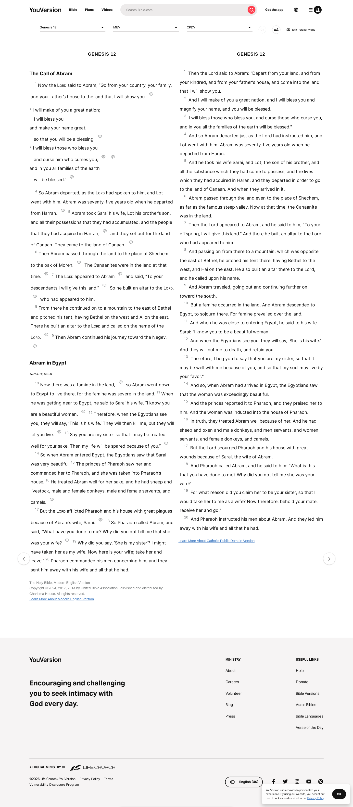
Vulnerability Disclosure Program (54, 784)
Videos (107, 10)
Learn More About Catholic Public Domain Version (216, 541)
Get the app (274, 10)
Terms (108, 779)
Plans (89, 10)
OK (339, 794)
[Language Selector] (296, 10)
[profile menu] (314, 10)
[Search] (183, 10)
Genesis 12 (72, 27)
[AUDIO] (262, 30)
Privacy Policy (89, 779)
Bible (73, 10)
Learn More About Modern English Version (61, 599)
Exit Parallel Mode (300, 30)
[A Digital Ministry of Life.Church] (176, 765)
